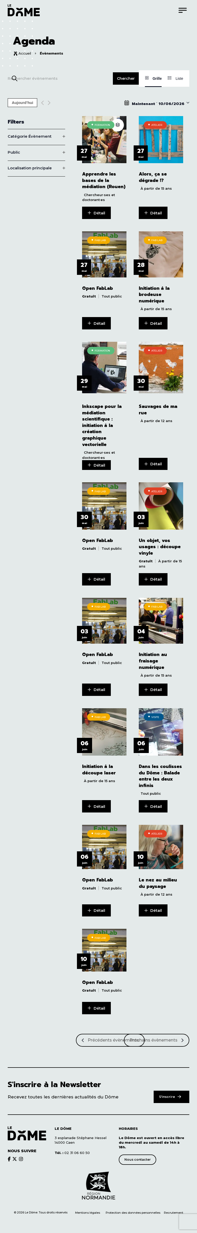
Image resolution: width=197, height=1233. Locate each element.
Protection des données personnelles (133, 1210)
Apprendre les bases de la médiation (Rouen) (103, 180)
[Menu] (183, 10)
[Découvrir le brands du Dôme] (9, 1156)
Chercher (126, 78)
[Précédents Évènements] (110, 1037)
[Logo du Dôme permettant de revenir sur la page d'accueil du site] (24, 10)
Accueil (24, 53)
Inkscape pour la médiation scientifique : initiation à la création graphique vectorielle (102, 425)
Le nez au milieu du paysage (158, 881)
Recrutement (173, 1210)
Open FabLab (97, 288)
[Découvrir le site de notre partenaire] (98, 1183)
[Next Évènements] (49, 102)
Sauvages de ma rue (158, 409)
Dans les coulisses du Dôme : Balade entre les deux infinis (160, 774)
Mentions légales (87, 1210)
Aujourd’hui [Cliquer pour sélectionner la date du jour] (22, 103)
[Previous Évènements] (42, 102)
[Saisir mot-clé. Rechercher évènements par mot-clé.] (60, 78)
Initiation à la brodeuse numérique (154, 294)
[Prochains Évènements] (156, 1037)
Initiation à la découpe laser (99, 768)
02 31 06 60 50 (72, 1150)
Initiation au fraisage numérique (153, 659)
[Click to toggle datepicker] (156, 103)
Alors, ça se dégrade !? (153, 177)
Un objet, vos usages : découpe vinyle (160, 545)
